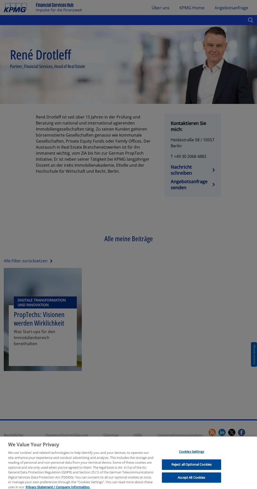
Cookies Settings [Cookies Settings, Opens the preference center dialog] (191, 454)
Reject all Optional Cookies (191, 466)
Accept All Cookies (191, 479)
